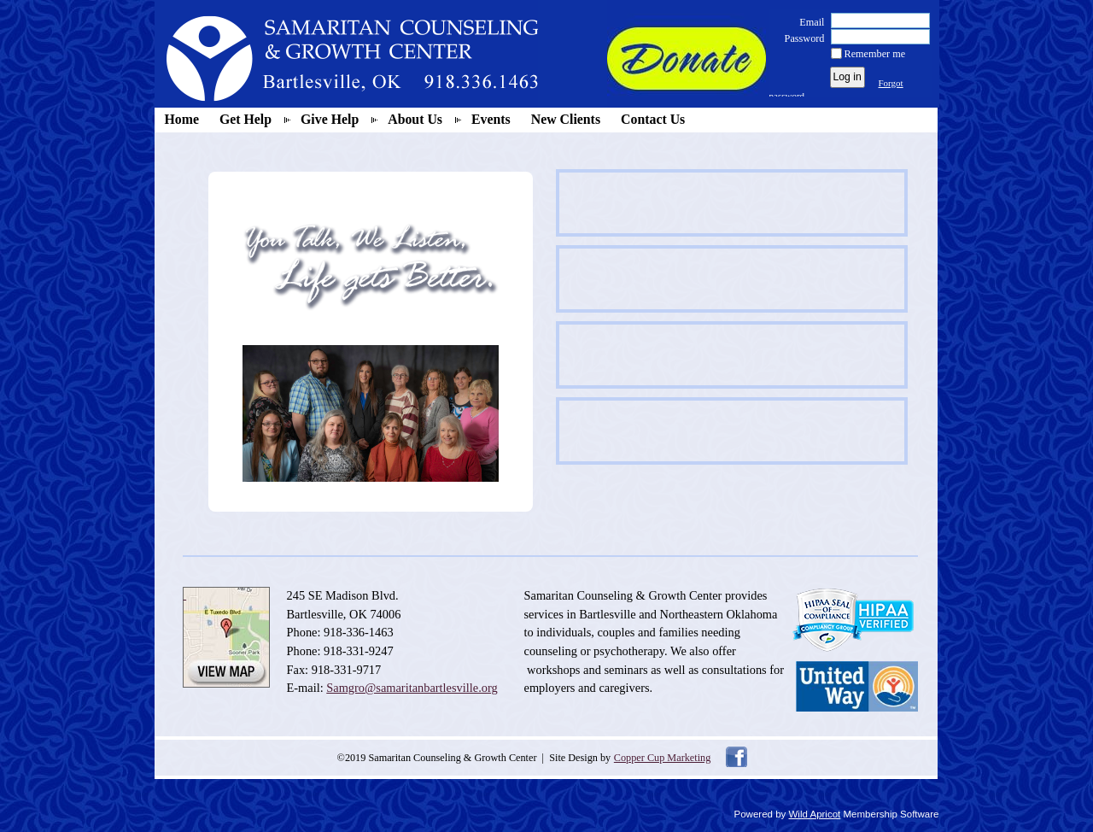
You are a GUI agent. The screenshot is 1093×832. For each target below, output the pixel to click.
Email (808, 22)
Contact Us (653, 119)
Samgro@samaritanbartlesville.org (411, 687)
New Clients (565, 119)
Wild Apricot (815, 814)
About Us (415, 119)
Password (800, 38)
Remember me (875, 54)
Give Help (330, 119)
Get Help (245, 119)
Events (491, 119)
